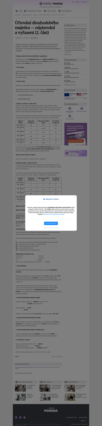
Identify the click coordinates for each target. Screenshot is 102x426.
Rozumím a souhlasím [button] (51, 223)
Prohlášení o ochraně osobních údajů (54, 214)
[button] (51, 227)
